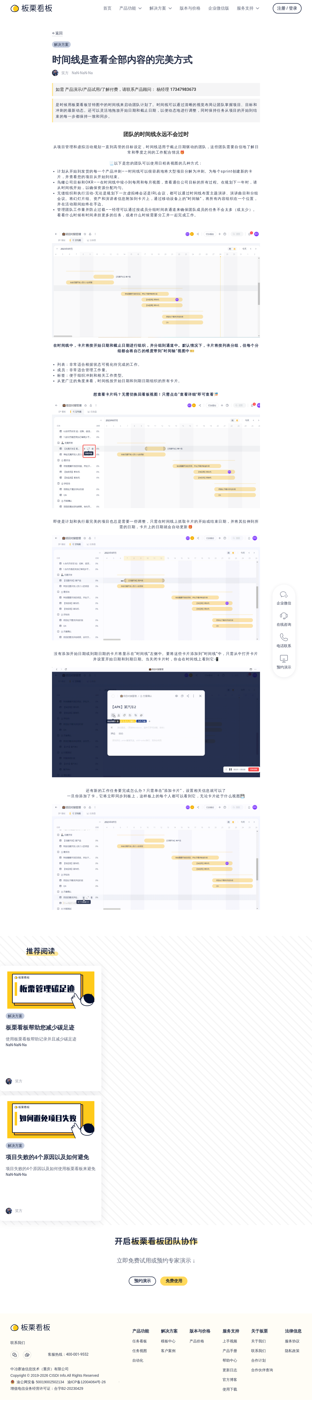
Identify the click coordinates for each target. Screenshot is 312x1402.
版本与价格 (190, 8)
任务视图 (139, 1353)
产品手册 (230, 1353)
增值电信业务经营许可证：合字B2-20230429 (46, 1390)
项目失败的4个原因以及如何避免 (47, 1160)
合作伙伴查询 (262, 1372)
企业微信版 (218, 8)
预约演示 (138, 1286)
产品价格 (197, 1343)
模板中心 (168, 1343)
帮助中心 (230, 1362)
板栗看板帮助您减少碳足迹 (40, 1031)
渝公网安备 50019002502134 (40, 1384)
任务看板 (139, 1343)
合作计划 (258, 1362)
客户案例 (168, 1353)
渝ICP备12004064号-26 (86, 1384)
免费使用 (177, 1286)
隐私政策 (292, 1353)
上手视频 (230, 1343)
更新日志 (230, 1372)
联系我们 (258, 1353)
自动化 (137, 1362)
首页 (107, 8)
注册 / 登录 (287, 8)
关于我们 (258, 1343)
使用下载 (230, 1391)
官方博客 (230, 1382)
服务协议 (292, 1343)
